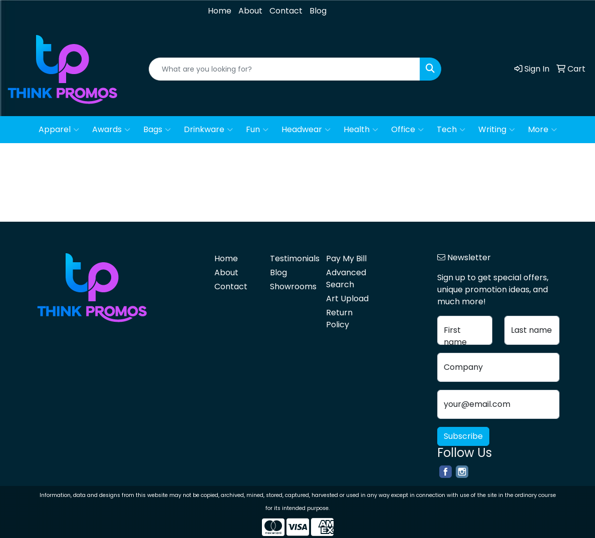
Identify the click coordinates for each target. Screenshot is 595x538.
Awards (111, 130)
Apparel (59, 130)
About (250, 11)
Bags (157, 130)
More (542, 130)
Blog (318, 11)
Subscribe (463, 436)
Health (361, 130)
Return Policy (339, 318)
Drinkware (208, 130)
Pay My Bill (346, 258)
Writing (496, 130)
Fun (257, 130)
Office (407, 130)
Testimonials (292, 258)
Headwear (306, 130)
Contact (286, 11)
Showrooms (292, 286)
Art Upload (347, 298)
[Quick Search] (284, 69)
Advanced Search (346, 278)
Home (219, 11)
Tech (451, 130)
